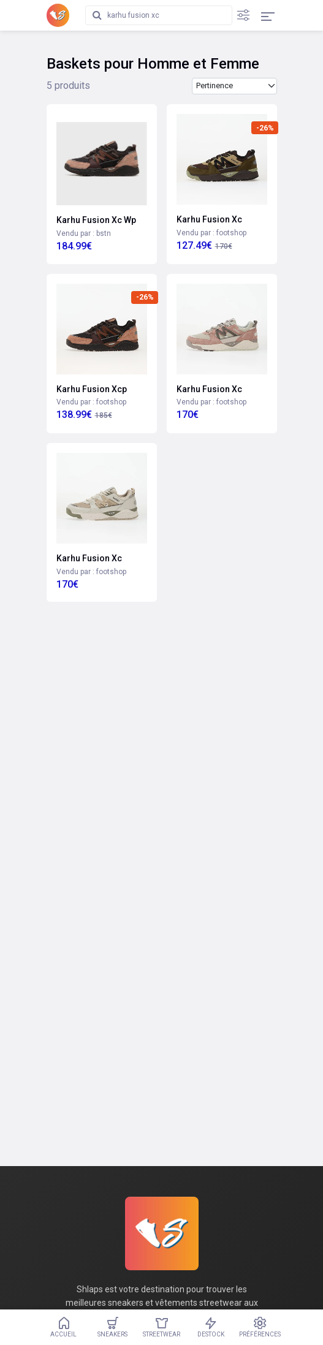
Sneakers (112, 1327)
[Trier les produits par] (234, 86)
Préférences (259, 1327)
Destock (210, 1327)
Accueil (63, 1327)
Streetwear (161, 1327)
